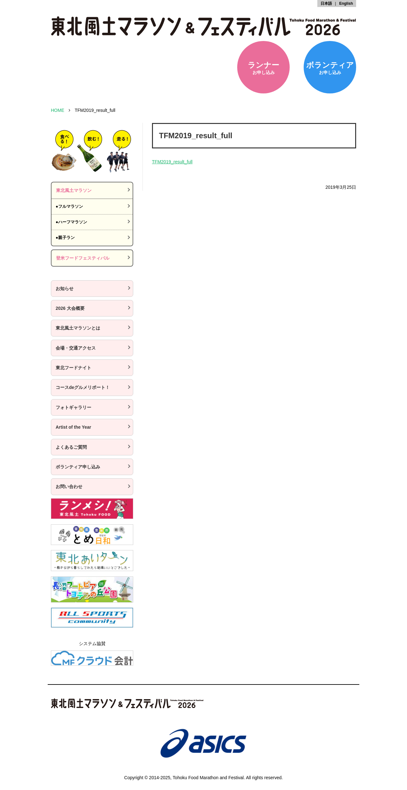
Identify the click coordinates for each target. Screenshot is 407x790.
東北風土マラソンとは (78, 327)
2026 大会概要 (70, 308)
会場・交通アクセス (76, 348)
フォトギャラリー (73, 407)
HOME (57, 110)
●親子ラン (65, 237)
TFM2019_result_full (172, 161)
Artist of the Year (73, 427)
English (346, 3)
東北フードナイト (73, 367)
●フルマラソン (69, 206)
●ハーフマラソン (71, 222)
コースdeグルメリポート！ (83, 387)
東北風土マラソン (74, 190)
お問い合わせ (69, 486)
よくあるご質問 (71, 447)
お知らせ (64, 288)
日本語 (326, 3)
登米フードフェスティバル (82, 258)
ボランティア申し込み (78, 466)
